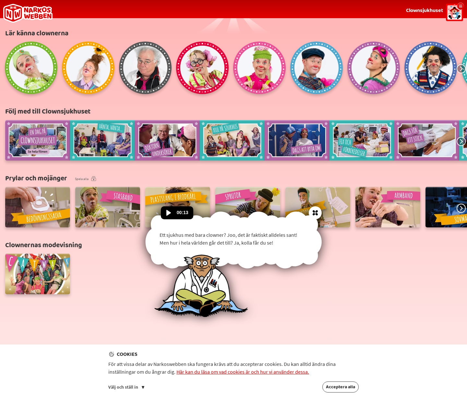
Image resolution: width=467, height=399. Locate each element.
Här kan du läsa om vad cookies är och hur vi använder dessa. (242, 372)
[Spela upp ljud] (168, 213)
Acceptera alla (340, 387)
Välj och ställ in (126, 387)
